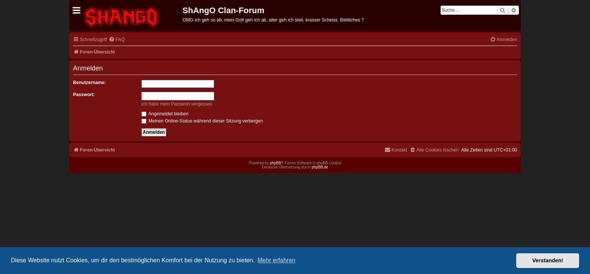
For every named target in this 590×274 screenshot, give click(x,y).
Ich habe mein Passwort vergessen (176, 104)
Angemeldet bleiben (165, 113)
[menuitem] (117, 40)
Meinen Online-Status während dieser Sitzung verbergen (202, 121)
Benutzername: (89, 82)
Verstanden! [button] (547, 260)
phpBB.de (320, 167)
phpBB (275, 163)
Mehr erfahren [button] (276, 260)
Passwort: (84, 94)
